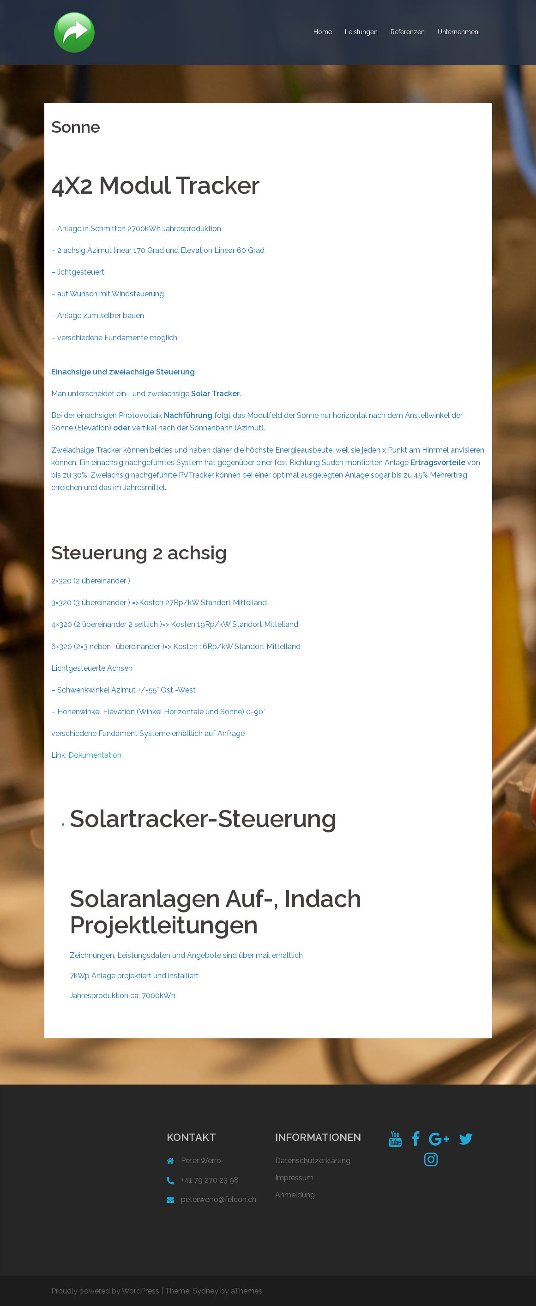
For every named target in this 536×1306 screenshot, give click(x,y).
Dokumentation (94, 755)
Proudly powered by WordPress (105, 1291)
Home (322, 32)
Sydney (205, 1291)
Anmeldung (295, 1194)
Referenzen (408, 32)
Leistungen (361, 32)
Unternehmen (458, 32)
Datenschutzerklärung (312, 1160)
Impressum (294, 1177)
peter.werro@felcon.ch (218, 1199)
